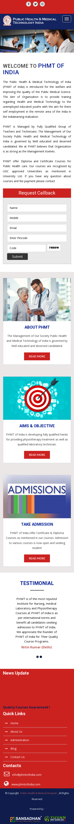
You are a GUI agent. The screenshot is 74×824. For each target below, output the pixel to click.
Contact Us (15, 757)
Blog (10, 748)
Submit (17, 256)
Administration (17, 740)
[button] (5, 41)
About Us (13, 731)
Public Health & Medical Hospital (38, 793)
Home (11, 723)
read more (37, 356)
